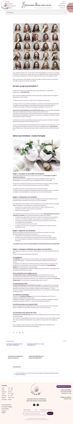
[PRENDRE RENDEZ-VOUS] (63, 386)
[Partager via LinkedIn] (19, 332)
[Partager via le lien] (22, 332)
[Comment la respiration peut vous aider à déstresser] (15, 348)
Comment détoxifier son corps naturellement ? (36, 357)
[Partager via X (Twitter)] (16, 332)
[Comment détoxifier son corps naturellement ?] (36, 348)
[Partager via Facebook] (13, 332)
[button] (65, 12)
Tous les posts (9, 12)
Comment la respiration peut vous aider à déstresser (15, 357)
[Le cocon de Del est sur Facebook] (34, 405)
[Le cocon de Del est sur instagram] (38, 405)
